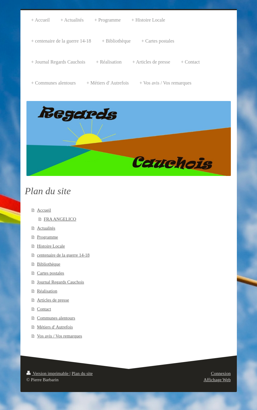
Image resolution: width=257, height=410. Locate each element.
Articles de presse (53, 300)
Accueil (44, 210)
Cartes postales (50, 273)
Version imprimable (48, 373)
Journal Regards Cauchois (60, 282)
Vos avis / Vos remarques (59, 336)
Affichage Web (217, 379)
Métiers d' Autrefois (55, 327)
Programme (47, 237)
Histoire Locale (51, 246)
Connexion (221, 373)
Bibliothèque (48, 264)
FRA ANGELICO (60, 219)
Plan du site (82, 373)
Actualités (46, 228)
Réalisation (47, 291)
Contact (44, 309)
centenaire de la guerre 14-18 (63, 255)
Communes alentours (56, 318)
